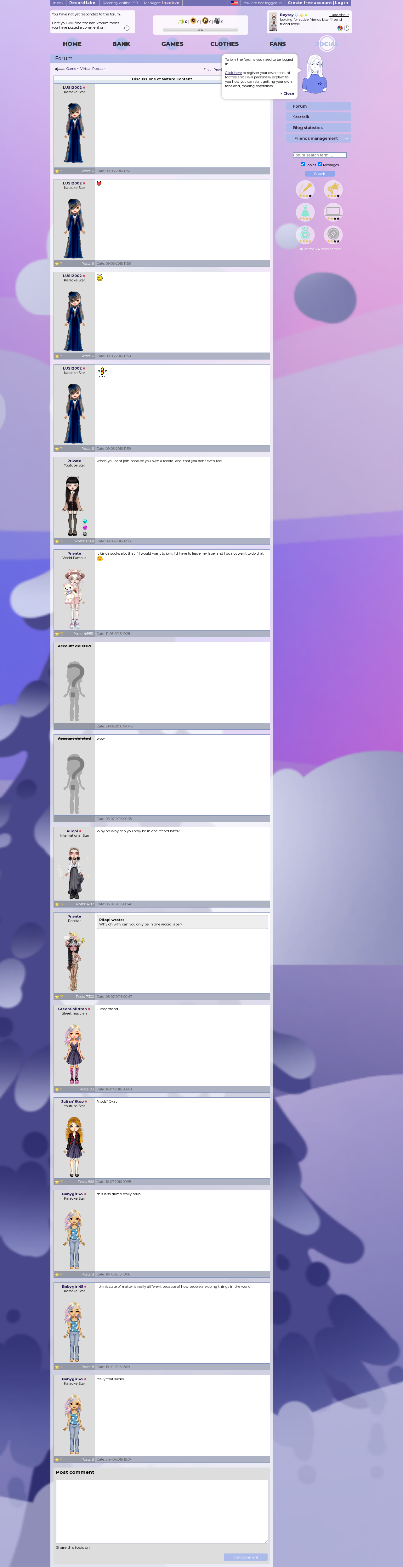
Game (71, 68)
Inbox (58, 2)
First (207, 69)
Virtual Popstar (92, 68)
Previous (220, 69)
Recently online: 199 (120, 2)
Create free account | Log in (318, 2)
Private (74, 461)
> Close (287, 93)
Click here (233, 73)
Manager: (161, 2)
